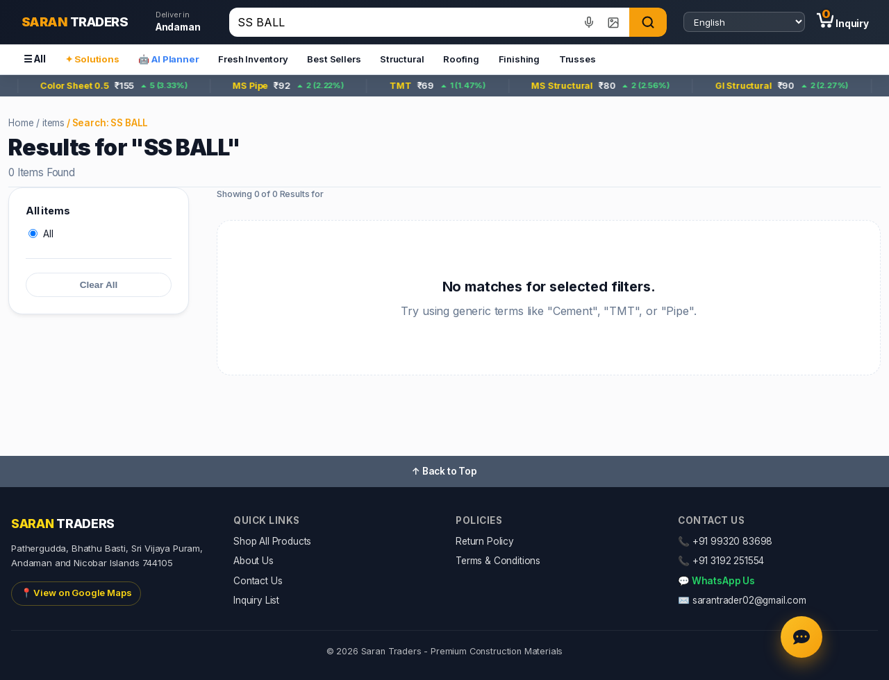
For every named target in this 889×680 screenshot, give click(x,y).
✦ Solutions (92, 59)
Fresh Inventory (253, 59)
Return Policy (485, 541)
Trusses (577, 59)
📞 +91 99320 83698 (725, 541)
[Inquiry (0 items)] (843, 22)
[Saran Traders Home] (74, 22)
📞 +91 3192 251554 (721, 560)
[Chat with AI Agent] (801, 637)
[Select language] (744, 22)
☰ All (35, 59)
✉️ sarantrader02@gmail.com (742, 600)
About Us (253, 560)
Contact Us (257, 580)
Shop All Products (272, 541)
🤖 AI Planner (168, 59)
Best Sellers (333, 59)
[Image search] (613, 22)
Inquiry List (256, 600)
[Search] (648, 22)
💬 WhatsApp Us (716, 580)
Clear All (99, 285)
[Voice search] (589, 22)
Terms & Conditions (498, 560)
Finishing (519, 59)
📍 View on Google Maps (76, 592)
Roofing (461, 59)
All (40, 233)
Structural (402, 59)
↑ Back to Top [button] (444, 471)
